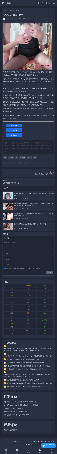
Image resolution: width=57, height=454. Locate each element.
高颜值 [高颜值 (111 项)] (28, 334)
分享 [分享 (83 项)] (45, 289)
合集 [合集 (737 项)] (28, 292)
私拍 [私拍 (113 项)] (28, 313)
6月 (5, 157)
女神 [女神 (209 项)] (45, 292)
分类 (17, 451)
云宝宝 (11, 157)
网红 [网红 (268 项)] (45, 316)
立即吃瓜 (14, 125)
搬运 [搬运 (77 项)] (28, 302)
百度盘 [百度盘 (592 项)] (45, 309)
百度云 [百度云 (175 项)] (28, 309)
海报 (20, 163)
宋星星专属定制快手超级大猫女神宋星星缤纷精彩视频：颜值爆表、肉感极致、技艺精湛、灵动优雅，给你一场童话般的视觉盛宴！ (28, 350)
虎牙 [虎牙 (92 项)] (11, 323)
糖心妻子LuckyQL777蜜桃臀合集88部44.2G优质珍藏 (21, 405)
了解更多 (14, 130)
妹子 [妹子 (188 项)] (11, 296)
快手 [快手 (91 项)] (11, 299)
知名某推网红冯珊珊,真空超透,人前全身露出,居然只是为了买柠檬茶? (28, 366)
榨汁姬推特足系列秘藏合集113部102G (16, 415)
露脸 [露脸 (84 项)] (45, 330)
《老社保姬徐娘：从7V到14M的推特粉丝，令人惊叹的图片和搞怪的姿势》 (28, 356)
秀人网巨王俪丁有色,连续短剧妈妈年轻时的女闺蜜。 (23, 380)
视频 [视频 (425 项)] (45, 323)
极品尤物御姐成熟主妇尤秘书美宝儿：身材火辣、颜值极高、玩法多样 (29, 383)
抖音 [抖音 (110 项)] (45, 299)
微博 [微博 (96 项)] (45, 296)
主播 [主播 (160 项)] (11, 289)
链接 (27, 163)
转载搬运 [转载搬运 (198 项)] (11, 330)
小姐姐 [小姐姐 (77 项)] (28, 296)
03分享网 (6, 3)
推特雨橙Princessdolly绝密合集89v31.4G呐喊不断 (30, 224)
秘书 (29, 157)
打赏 (6, 163)
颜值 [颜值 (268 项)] (11, 334)
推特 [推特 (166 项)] (11, 302)
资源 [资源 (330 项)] (11, 327)
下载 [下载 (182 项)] (45, 285)
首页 (12, 10)
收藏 (13, 163)
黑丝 (35, 157)
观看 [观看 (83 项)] (28, 323)
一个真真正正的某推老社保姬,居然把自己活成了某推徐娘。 (25, 369)
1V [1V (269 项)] (12, 285)
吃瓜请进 (14, 135)
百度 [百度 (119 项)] (11, 309)
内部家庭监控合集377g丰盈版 (13, 408)
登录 (48, 3)
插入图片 (7, 238)
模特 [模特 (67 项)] (45, 306)
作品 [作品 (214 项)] (28, 289)
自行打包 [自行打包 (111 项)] (44, 320)
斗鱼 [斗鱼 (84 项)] (11, 306)
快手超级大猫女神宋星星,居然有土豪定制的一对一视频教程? (25, 362)
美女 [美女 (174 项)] (11, 320)
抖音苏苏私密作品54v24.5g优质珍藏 (15, 411)
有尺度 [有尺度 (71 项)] (28, 306)
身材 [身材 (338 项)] (28, 327)
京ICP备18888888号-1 (39, 441)
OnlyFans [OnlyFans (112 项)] (28, 285)
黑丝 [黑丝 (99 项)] (45, 334)
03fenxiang (17, 441)
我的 (40, 451)
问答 (28, 451)
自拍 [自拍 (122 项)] (28, 320)
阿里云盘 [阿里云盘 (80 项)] (28, 330)
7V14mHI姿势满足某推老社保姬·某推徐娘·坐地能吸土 (23, 359)
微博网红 (22, 157)
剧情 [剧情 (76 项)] (11, 292)
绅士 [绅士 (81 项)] (28, 316)
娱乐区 (18, 10)
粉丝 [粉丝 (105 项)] (45, 313)
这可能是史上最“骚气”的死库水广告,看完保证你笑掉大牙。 (26, 386)
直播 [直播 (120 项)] (11, 313)
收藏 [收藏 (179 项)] (45, 302)
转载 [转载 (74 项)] (45, 327)
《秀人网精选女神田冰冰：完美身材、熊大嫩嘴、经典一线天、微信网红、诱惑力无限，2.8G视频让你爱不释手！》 (28, 376)
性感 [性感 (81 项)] (28, 299)
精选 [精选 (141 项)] (11, 316)
